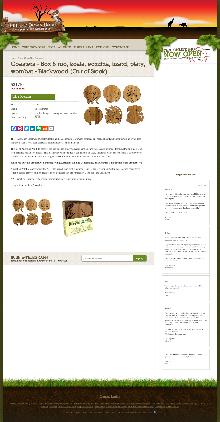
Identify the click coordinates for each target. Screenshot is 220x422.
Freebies (53, 406)
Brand (14, 109)
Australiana (84, 47)
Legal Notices (172, 406)
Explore (102, 47)
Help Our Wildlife (85, 406)
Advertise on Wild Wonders (86, 403)
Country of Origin (19, 117)
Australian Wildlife (67, 406)
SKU (13, 104)
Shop (51, 47)
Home (15, 47)
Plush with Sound (174, 403)
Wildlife (64, 47)
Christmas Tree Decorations (137, 403)
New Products (36, 58)
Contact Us (121, 47)
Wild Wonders (33, 47)
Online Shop (23, 58)
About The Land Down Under (44, 403)
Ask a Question (21, 96)
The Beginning (23, 403)
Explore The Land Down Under (139, 406)
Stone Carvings (190, 403)
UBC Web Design (145, 412)
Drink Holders (157, 403)
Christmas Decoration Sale (112, 403)
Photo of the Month (115, 406)
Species (14, 113)
